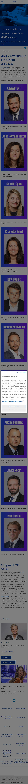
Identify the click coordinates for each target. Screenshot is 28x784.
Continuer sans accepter (21, 372)
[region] (14, 392)
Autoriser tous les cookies (14, 406)
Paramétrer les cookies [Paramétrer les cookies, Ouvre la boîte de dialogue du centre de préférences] (14, 409)
